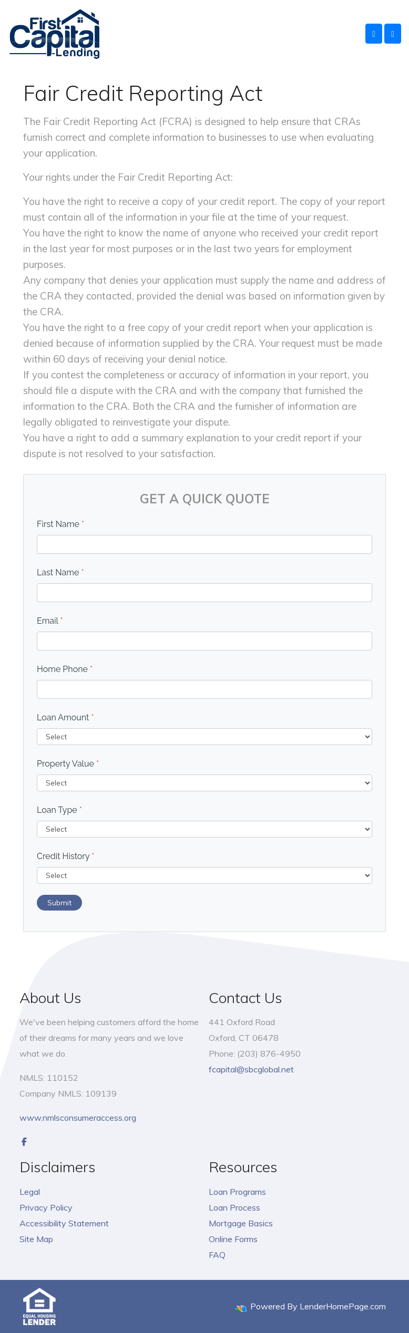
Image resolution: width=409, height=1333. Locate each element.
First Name (60, 524)
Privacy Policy (46, 1207)
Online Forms (233, 1239)
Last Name (60, 572)
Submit (59, 902)
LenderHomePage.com (343, 1306)
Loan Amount (65, 717)
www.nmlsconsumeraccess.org (77, 1117)
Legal (29, 1191)
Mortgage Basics (241, 1223)
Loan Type (59, 810)
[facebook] (24, 1141)
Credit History (65, 856)
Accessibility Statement (64, 1223)
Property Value (68, 764)
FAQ (217, 1254)
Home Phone (65, 669)
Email (50, 621)
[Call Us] (373, 34)
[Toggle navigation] (392, 34)
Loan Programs (237, 1191)
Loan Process (234, 1207)
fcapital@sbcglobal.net (251, 1069)
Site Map (36, 1239)
